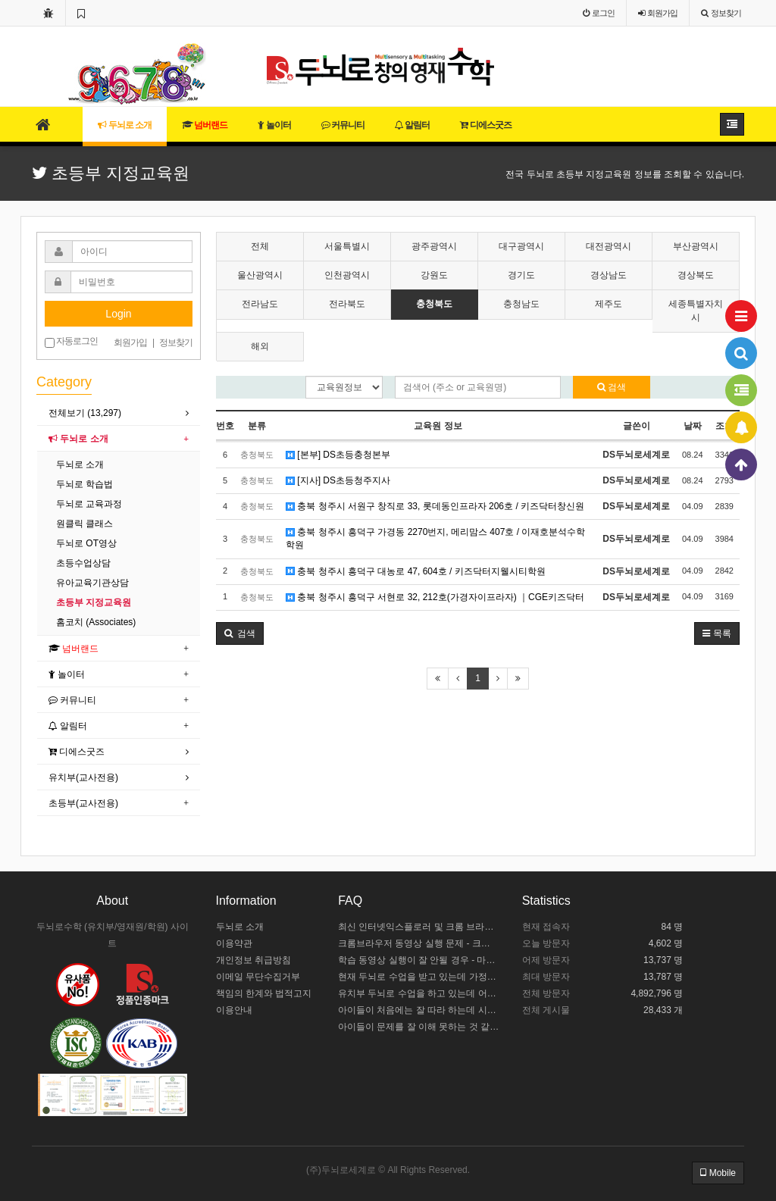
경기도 (521, 275)
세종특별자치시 (695, 310)
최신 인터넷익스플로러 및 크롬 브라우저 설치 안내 (418, 926)
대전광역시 (608, 246)
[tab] (118, 413)
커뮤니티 (343, 125)
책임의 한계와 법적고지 (264, 993)
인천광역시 (347, 275)
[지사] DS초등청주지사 (338, 480)
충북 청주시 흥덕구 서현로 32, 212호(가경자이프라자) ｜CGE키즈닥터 (435, 597)
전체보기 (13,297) (84, 413)
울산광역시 (260, 275)
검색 (611, 387)
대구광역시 (521, 246)
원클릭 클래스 (84, 523)
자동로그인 (71, 342)
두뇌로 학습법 (84, 484)
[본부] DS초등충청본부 (338, 454)
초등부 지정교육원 (93, 602)
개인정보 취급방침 (253, 960)
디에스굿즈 (485, 125)
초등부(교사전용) (83, 803)
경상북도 (695, 275)
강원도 (434, 275)
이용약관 (234, 943)
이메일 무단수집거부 (258, 976)
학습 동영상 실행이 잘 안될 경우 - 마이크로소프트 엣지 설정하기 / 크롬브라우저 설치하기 (418, 960)
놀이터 (274, 125)
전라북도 (347, 304)
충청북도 (434, 304)
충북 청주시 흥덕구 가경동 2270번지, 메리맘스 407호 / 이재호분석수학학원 (435, 538)
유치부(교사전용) (83, 777)
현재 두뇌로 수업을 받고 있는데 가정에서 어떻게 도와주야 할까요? (418, 976)
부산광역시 (695, 246)
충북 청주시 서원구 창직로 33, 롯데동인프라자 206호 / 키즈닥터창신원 (435, 506)
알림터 (412, 125)
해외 (260, 346)
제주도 (608, 304)
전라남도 (260, 304)
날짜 (693, 426)
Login (118, 314)
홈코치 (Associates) (96, 622)
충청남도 (521, 304)
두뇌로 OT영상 (86, 543)
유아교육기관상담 (92, 582)
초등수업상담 (83, 563)
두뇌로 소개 (125, 125)
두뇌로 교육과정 (89, 504)
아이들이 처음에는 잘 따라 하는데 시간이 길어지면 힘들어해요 (418, 1010)
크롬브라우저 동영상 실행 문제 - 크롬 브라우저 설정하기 (418, 943)
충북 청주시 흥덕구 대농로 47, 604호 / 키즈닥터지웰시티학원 (416, 571)
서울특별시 (347, 246)
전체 (260, 246)
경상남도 (608, 275)
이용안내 (234, 1010)
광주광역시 (434, 246)
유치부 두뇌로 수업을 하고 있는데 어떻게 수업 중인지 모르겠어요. (418, 993)
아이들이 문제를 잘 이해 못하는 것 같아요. (418, 1026)
